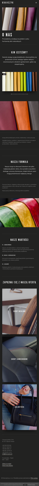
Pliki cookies (34, 478)
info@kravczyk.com (7, 454)
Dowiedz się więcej (31, 484)
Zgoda (25, 484)
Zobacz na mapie (6, 463)
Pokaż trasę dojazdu (7, 465)
